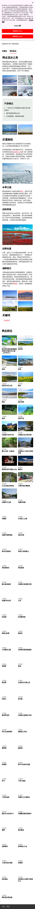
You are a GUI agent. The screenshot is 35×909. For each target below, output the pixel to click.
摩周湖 (15, 283)
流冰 (21, 191)
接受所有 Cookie (17, 35)
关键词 (4, 51)
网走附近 (13, 51)
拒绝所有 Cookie (17, 29)
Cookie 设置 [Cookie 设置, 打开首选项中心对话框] (17, 24)
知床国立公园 (17, 152)
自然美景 (7, 320)
